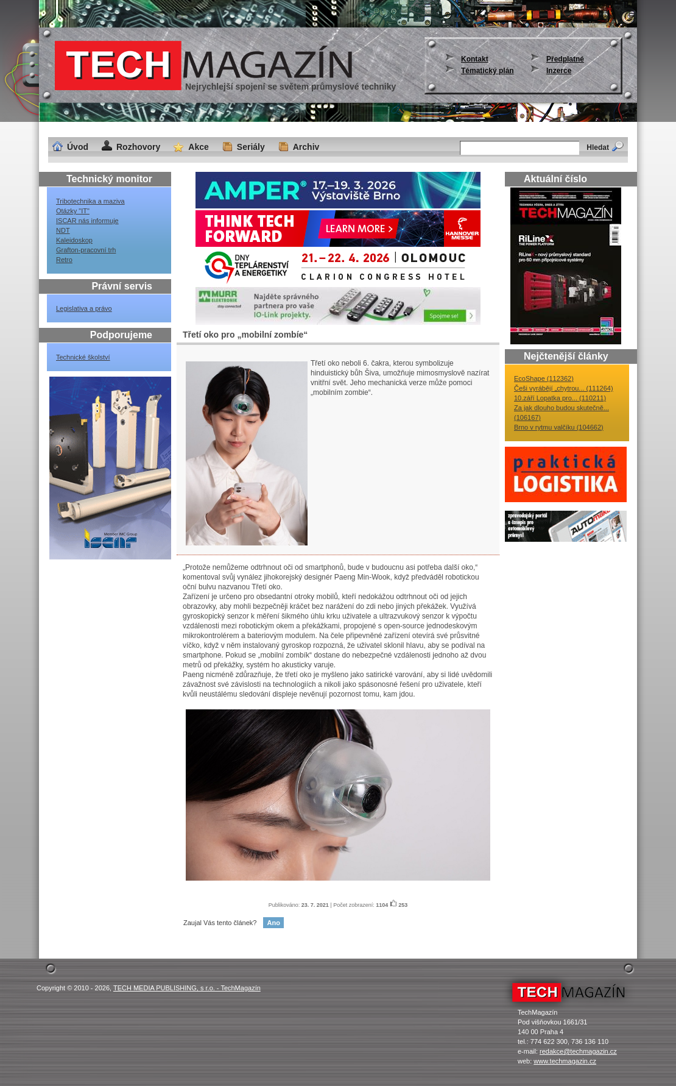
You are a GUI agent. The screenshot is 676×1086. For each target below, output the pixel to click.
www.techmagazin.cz (564, 1061)
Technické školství (83, 357)
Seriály (251, 147)
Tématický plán (487, 70)
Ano (273, 922)
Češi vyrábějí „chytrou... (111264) (563, 388)
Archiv (306, 147)
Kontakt (474, 59)
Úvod (77, 147)
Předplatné (565, 59)
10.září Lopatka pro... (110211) (560, 398)
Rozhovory (138, 147)
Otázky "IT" (73, 211)
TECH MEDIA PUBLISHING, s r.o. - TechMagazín (187, 988)
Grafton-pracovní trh (86, 250)
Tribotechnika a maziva (90, 201)
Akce (198, 147)
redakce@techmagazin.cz (578, 1051)
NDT (63, 230)
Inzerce (558, 70)
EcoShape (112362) (544, 378)
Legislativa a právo (84, 308)
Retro (64, 259)
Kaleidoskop (74, 240)
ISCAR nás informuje (87, 220)
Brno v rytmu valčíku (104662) (559, 427)
